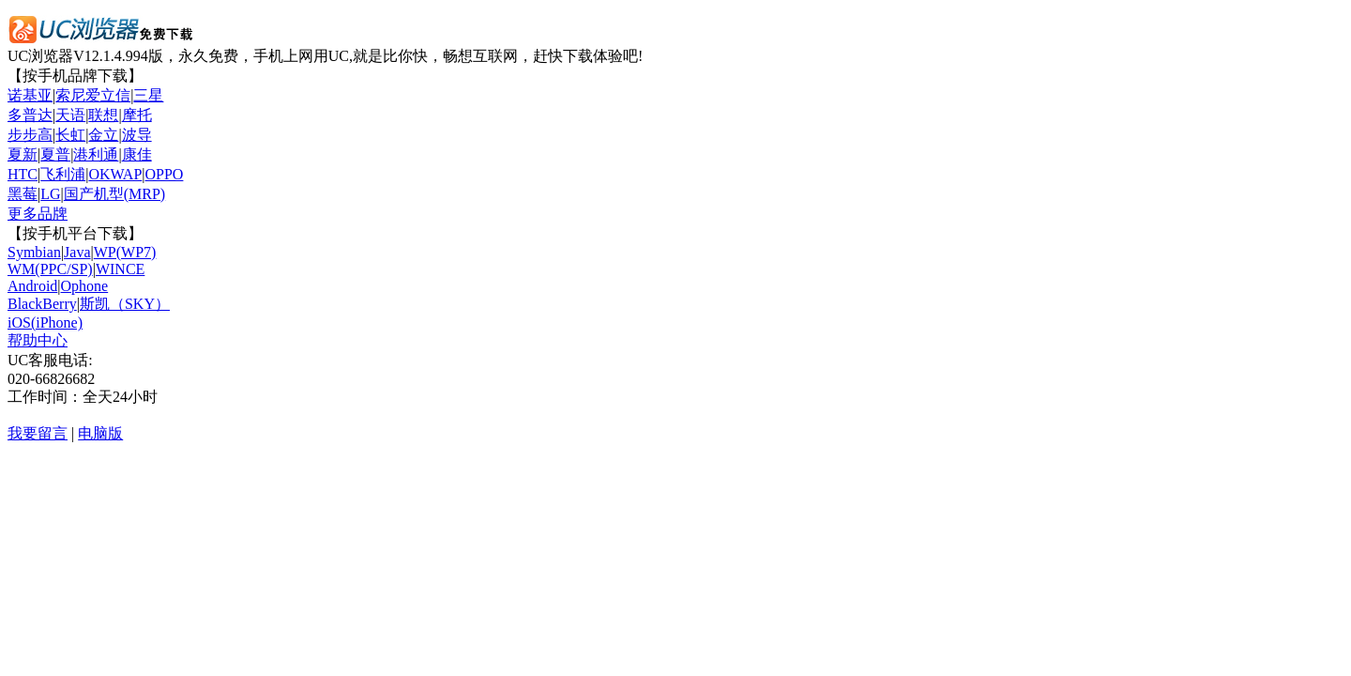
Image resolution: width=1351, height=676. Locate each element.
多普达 (30, 115)
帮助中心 (38, 340)
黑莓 (23, 194)
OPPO (164, 174)
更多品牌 (38, 214)
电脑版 (100, 433)
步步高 (30, 135)
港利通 (95, 154)
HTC (23, 174)
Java (77, 252)
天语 (70, 115)
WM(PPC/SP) (50, 269)
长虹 (70, 135)
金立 (103, 135)
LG (50, 194)
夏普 (55, 154)
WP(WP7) (125, 252)
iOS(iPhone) (45, 322)
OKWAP (115, 174)
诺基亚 (30, 95)
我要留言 (38, 433)
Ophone (85, 286)
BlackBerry (42, 304)
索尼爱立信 (92, 95)
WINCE (120, 269)
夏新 (23, 154)
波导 (137, 135)
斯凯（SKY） (125, 304)
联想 (103, 115)
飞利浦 (62, 174)
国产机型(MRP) (114, 194)
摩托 (137, 115)
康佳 (137, 154)
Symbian (34, 252)
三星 (148, 95)
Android (32, 286)
